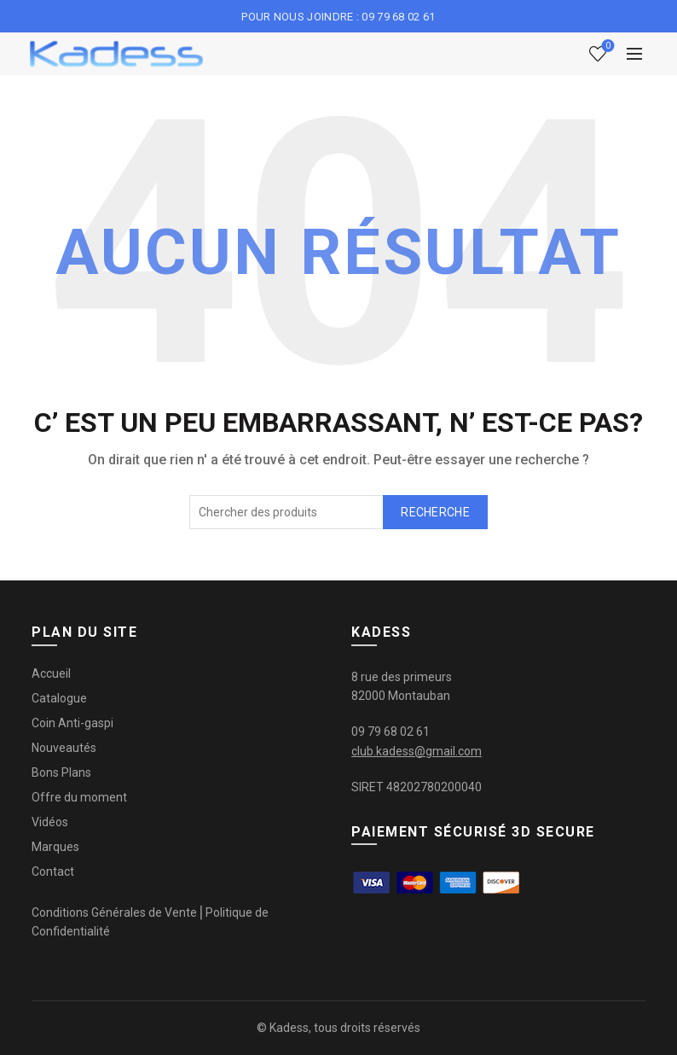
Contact (53, 871)
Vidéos (50, 822)
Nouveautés (64, 748)
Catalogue (59, 698)
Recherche (435, 512)
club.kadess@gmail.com (416, 751)
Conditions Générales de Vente (114, 912)
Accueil (51, 673)
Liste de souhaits (606, 46)
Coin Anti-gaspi (72, 723)
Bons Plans (61, 772)
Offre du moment (79, 797)
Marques (55, 847)
